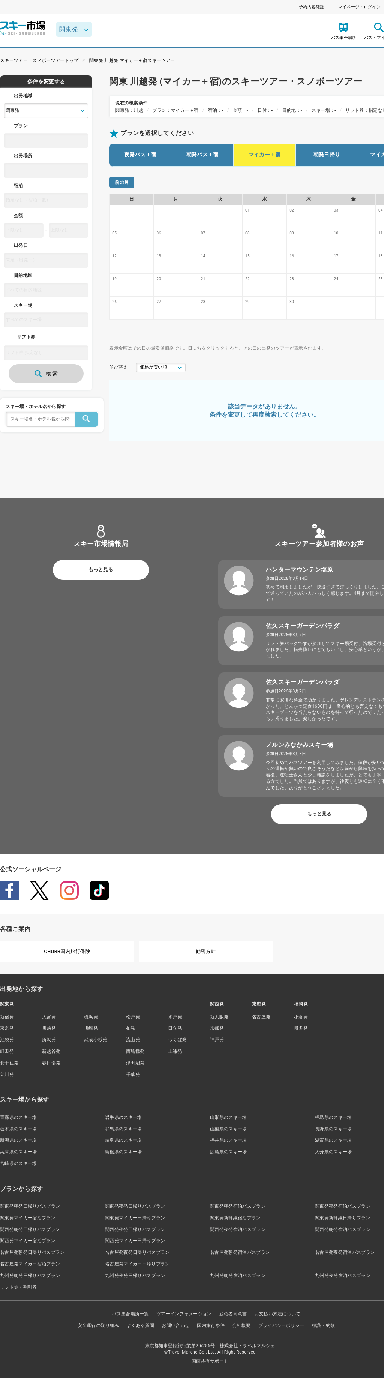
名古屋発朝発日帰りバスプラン (32, 1252)
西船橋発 (135, 1051)
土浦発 (175, 1051)
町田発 (7, 1051)
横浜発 (91, 1016)
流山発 (133, 1039)
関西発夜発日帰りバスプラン (135, 1229)
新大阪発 (219, 1016)
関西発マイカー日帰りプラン (135, 1240)
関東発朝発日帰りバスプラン (30, 1206)
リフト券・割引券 (18, 1287)
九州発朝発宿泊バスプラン (238, 1275)
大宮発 (49, 1016)
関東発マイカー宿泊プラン (28, 1217)
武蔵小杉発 (95, 1039)
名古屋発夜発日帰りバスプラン (137, 1252)
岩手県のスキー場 (123, 1117)
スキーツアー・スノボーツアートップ (39, 60)
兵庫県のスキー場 (18, 1151)
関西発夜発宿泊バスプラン (238, 1229)
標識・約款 (323, 1325)
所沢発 (49, 1039)
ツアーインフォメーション (184, 1313)
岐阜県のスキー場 (123, 1140)
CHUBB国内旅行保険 (67, 951)
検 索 (46, 373)
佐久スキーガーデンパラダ (302, 625)
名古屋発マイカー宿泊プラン (30, 1264)
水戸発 (175, 1016)
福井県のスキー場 (228, 1140)
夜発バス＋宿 (140, 155)
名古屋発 (261, 1016)
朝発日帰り (327, 155)
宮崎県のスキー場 (18, 1163)
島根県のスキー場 (123, 1151)
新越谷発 (51, 1051)
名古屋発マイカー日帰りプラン (137, 1264)
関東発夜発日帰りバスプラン (135, 1206)
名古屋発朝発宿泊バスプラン (240, 1252)
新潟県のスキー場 (18, 1140)
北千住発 (9, 1063)
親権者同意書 (233, 1313)
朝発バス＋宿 (202, 155)
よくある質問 (140, 1325)
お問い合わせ (175, 1325)
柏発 (130, 1028)
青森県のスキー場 (18, 1117)
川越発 (49, 1028)
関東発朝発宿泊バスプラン (238, 1206)
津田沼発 (135, 1063)
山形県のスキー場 (228, 1117)
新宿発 (7, 1016)
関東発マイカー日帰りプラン (135, 1217)
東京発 (7, 1028)
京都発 (217, 1028)
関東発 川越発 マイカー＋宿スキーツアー (132, 60)
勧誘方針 (206, 951)
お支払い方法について (278, 1313)
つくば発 (177, 1039)
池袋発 (7, 1039)
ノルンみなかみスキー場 (299, 744)
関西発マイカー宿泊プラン (28, 1240)
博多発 (301, 1028)
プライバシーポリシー (281, 1325)
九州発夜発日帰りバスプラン (135, 1275)
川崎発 (91, 1028)
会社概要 (241, 1325)
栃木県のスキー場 (18, 1129)
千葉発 (133, 1074)
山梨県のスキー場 (228, 1129)
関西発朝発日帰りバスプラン (30, 1229)
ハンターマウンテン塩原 (299, 569)
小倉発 (301, 1016)
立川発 (7, 1074)
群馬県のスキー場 (123, 1129)
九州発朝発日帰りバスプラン (30, 1275)
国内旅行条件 (211, 1325)
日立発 (175, 1028)
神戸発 (217, 1039)
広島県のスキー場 (228, 1151)
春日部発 (51, 1063)
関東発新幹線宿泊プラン (235, 1217)
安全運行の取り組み (98, 1325)
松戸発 (133, 1016)
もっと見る (100, 569)
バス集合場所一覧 (130, 1313)
